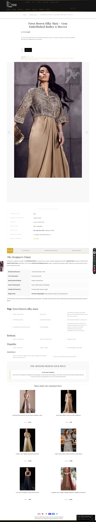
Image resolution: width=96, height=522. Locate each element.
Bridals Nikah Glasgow (76, 498)
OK (92, 519)
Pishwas (39, 2)
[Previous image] (11, 132)
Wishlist (9, 513)
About (8, 488)
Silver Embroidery (26, 59)
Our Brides (31, 488)
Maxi (33, 2)
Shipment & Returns (12, 501)
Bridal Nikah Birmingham (77, 491)
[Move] (94, 249)
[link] (94, 252)
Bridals (20, 9)
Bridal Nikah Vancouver (76, 496)
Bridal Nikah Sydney (76, 493)
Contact (9, 508)
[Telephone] (94, 255)
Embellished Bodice (43, 58)
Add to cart (28, 50)
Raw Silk (64, 58)
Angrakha (27, 2)
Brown (26, 58)
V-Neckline (35, 59)
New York (52, 496)
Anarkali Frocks (54, 2)
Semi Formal (70, 58)
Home (8, 9)
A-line (29, 501)
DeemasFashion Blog (76, 501)
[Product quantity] (22, 50)
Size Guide (9, 511)
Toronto (51, 493)
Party (48, 9)
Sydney (51, 491)
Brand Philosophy (11, 493)
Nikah (14, 9)
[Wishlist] (94, 263)
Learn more (87, 519)
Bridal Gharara (31, 493)
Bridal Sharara (31, 491)
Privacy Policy (10, 496)
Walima (34, 9)
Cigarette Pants (32, 58)
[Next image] (84, 132)
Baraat (28, 9)
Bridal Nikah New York (76, 488)
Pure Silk (58, 58)
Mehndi (41, 9)
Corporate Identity (11, 491)
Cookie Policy (10, 498)
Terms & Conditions (11, 503)
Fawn (50, 58)
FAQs (8, 506)
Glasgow (52, 498)
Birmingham (53, 488)
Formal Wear (33, 14)
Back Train (45, 2)
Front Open (31, 496)
